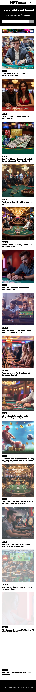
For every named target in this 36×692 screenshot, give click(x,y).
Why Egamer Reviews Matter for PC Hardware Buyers (18, 631)
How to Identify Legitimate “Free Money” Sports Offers (16, 331)
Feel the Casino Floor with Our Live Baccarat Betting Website (17, 502)
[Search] (31, 21)
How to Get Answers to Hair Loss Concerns (16, 674)
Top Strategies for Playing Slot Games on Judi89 (16, 374)
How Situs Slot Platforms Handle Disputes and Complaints (16, 545)
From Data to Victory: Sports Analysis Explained (15, 74)
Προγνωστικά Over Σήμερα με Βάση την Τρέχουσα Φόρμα (17, 588)
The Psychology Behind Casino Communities (15, 117)
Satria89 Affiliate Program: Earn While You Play (17, 246)
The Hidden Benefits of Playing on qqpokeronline (17, 203)
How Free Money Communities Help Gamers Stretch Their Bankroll (17, 160)
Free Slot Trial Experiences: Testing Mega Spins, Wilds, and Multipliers (18, 460)
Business (4, 242)
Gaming (4, 71)
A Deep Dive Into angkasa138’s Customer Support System (16, 417)
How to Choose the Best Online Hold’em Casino (15, 288)
